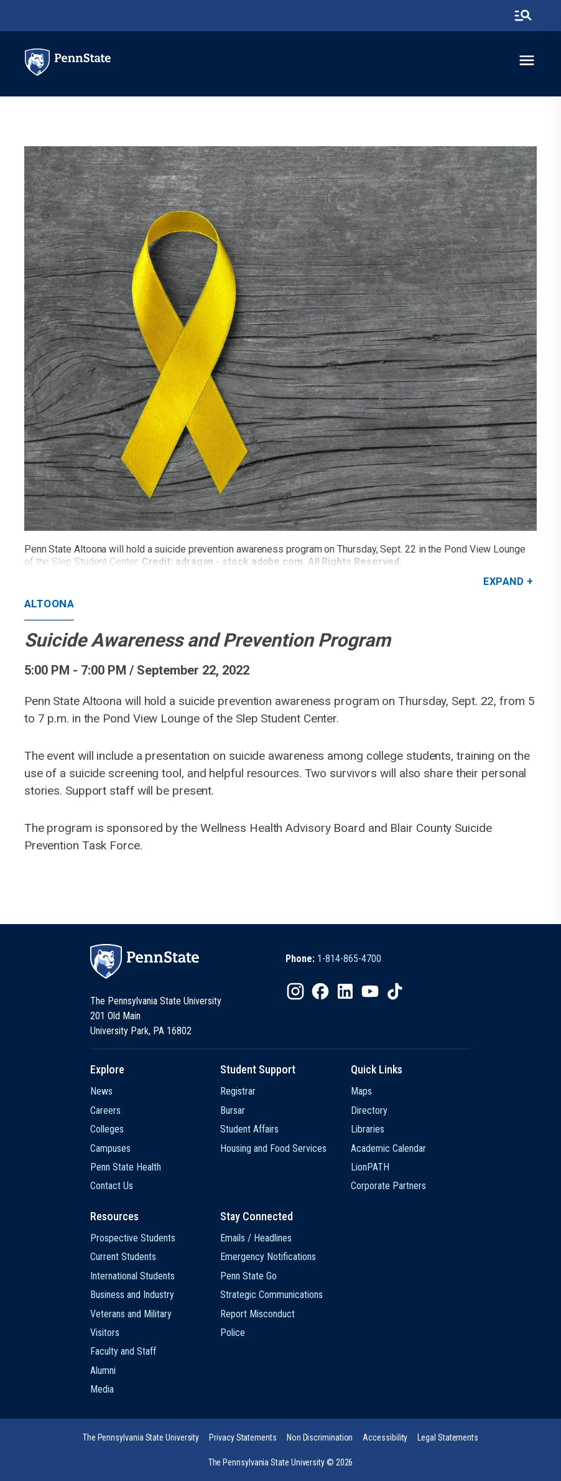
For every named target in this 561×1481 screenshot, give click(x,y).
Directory (369, 1110)
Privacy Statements (243, 1437)
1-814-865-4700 (349, 959)
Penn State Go (248, 1276)
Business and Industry (132, 1295)
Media (102, 1389)
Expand (503, 581)
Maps (361, 1091)
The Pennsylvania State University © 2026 (280, 1462)
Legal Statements (447, 1437)
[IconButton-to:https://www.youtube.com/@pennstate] (370, 991)
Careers (105, 1110)
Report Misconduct (257, 1314)
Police (232, 1333)
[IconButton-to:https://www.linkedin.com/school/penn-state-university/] (345, 991)
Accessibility (385, 1437)
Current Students (123, 1257)
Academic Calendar (388, 1148)
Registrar (238, 1091)
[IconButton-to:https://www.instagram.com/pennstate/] (295, 991)
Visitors (104, 1333)
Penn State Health (125, 1167)
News (101, 1091)
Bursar (232, 1110)
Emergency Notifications (268, 1257)
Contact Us (111, 1186)
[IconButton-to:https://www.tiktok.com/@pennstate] (395, 991)
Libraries (367, 1129)
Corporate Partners (388, 1186)
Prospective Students (132, 1238)
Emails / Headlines (256, 1238)
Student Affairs (249, 1129)
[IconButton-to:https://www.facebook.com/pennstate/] (320, 991)
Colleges (107, 1129)
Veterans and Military (131, 1314)
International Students (132, 1276)
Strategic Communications (271, 1295)
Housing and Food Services (273, 1148)
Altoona (49, 603)
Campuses (110, 1148)
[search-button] (523, 15)
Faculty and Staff (123, 1351)
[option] (333, 958)
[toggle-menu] (526, 60)
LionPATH (370, 1167)
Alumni (103, 1370)
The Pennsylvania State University (141, 1437)
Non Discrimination (320, 1437)
